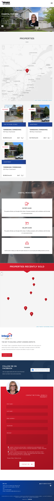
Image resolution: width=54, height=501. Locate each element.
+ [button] (3, 46)
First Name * (10, 404)
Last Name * (10, 411)
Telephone (9, 425)
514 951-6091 (6, 20)
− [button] (3, 48)
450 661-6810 (6, 22)
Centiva (29, 499)
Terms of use (18, 458)
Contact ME (27, 464)
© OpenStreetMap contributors (46, 100)
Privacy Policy (10, 458)
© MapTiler (39, 100)
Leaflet (35, 100)
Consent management (34, 497)
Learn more (7, 355)
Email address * (11, 418)
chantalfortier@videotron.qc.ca (10, 23)
